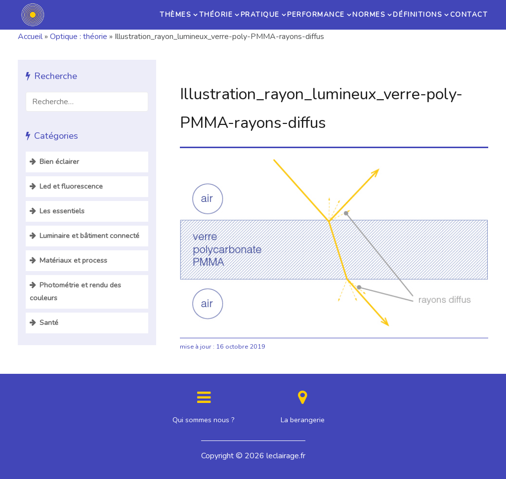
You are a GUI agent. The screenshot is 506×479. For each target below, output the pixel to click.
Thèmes (171, 14)
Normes (367, 14)
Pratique (258, 14)
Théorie (213, 14)
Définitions (416, 14)
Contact (468, 14)
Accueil (30, 36)
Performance (314, 14)
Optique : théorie (78, 36)
